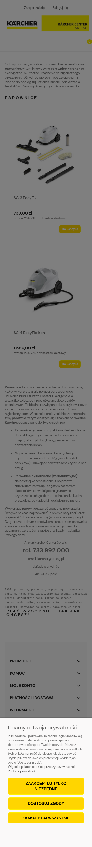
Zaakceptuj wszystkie (46, 818)
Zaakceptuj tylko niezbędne (46, 786)
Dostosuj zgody (46, 803)
